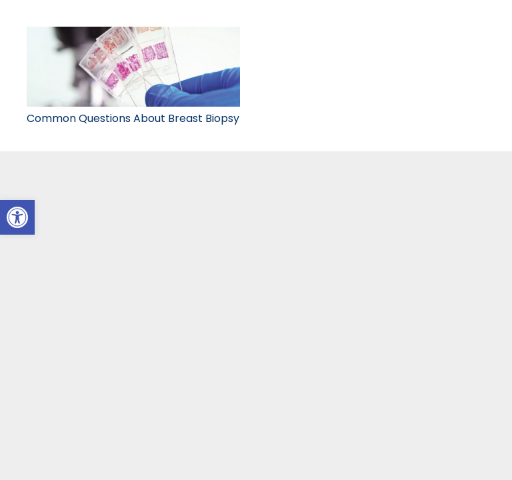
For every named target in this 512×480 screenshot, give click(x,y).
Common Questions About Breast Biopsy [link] (133, 118)
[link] (17, 217)
